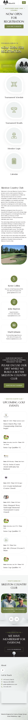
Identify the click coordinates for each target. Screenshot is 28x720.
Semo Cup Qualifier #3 (11, 531)
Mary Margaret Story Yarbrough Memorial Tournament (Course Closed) (11, 508)
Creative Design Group (19, 714)
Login (19, 716)
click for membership (14, 649)
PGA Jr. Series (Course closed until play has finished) (11, 466)
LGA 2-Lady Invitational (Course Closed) (12, 487)
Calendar (14, 174)
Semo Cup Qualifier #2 (12, 447)
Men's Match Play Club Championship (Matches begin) (12, 426)
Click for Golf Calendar (14, 385)
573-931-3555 (12, 314)
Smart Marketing (12, 716)
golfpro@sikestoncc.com (14, 292)
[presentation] (11, 619)
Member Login (14, 148)
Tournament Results (14, 123)
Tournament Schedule (14, 97)
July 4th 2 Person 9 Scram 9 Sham (13, 549)
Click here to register (14, 26)
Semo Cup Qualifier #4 (12, 567)
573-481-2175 (7, 687)
